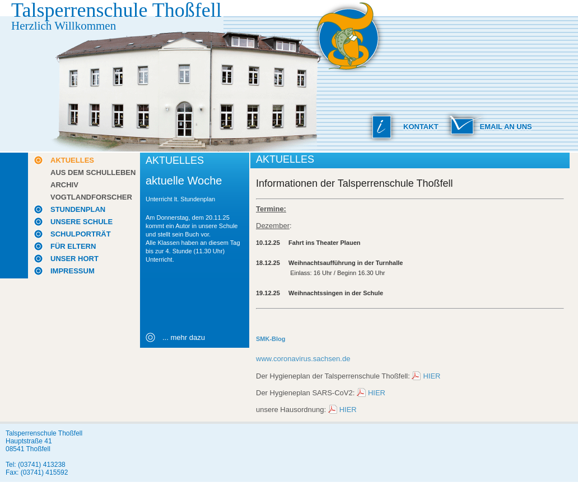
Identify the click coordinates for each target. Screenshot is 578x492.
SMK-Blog (271, 338)
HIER (431, 376)
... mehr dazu (183, 337)
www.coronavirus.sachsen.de (303, 358)
